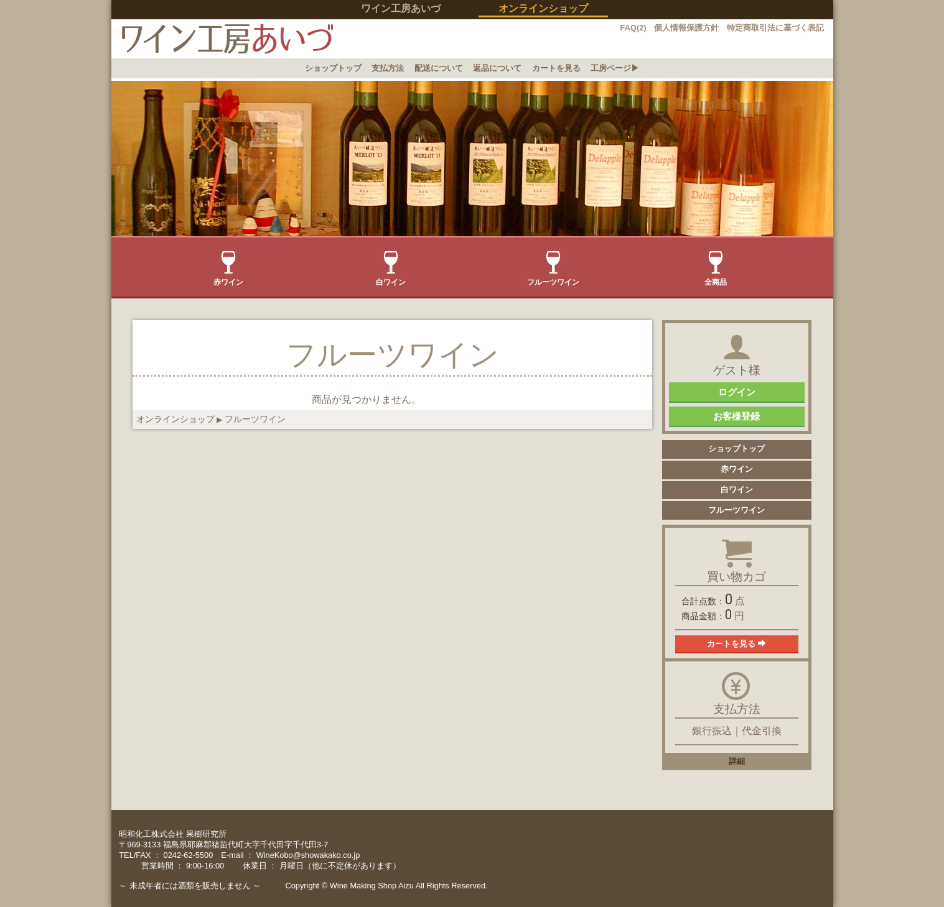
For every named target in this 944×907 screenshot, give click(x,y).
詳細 (737, 761)
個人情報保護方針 (686, 27)
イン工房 (222, 39)
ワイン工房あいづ (401, 8)
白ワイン (391, 269)
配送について (438, 68)
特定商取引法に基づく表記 (775, 27)
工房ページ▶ (615, 68)
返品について (497, 68)
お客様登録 (736, 416)
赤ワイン (228, 269)
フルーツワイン (553, 269)
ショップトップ (333, 68)
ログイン (736, 392)
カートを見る (556, 68)
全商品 (715, 269)
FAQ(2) (633, 27)
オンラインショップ (175, 419)
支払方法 (388, 68)
